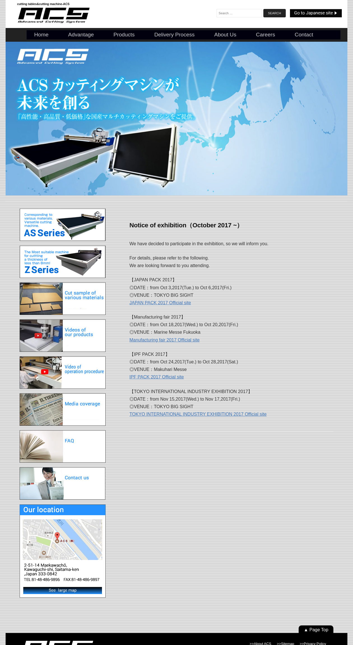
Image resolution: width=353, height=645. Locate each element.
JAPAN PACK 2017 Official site (160, 302)
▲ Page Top (316, 629)
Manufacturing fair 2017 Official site (164, 340)
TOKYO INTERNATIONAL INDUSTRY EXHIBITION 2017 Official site (198, 414)
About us (225, 34)
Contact (304, 34)
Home (41, 34)
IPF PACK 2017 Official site (156, 377)
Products (124, 34)
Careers (265, 34)
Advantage (81, 34)
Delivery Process (174, 34)
